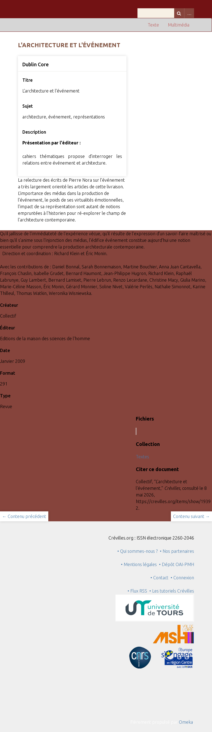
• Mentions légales (139, 564)
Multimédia (178, 24)
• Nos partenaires (177, 551)
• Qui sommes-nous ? (137, 551)
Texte (153, 24)
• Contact (160, 577)
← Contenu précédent (24, 516)
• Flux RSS (137, 590)
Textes (142, 456)
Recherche (179, 13)
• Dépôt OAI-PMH (176, 564)
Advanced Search (189, 13)
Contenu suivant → (191, 516)
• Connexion (182, 577)
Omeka (186, 722)
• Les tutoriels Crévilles (171, 590)
